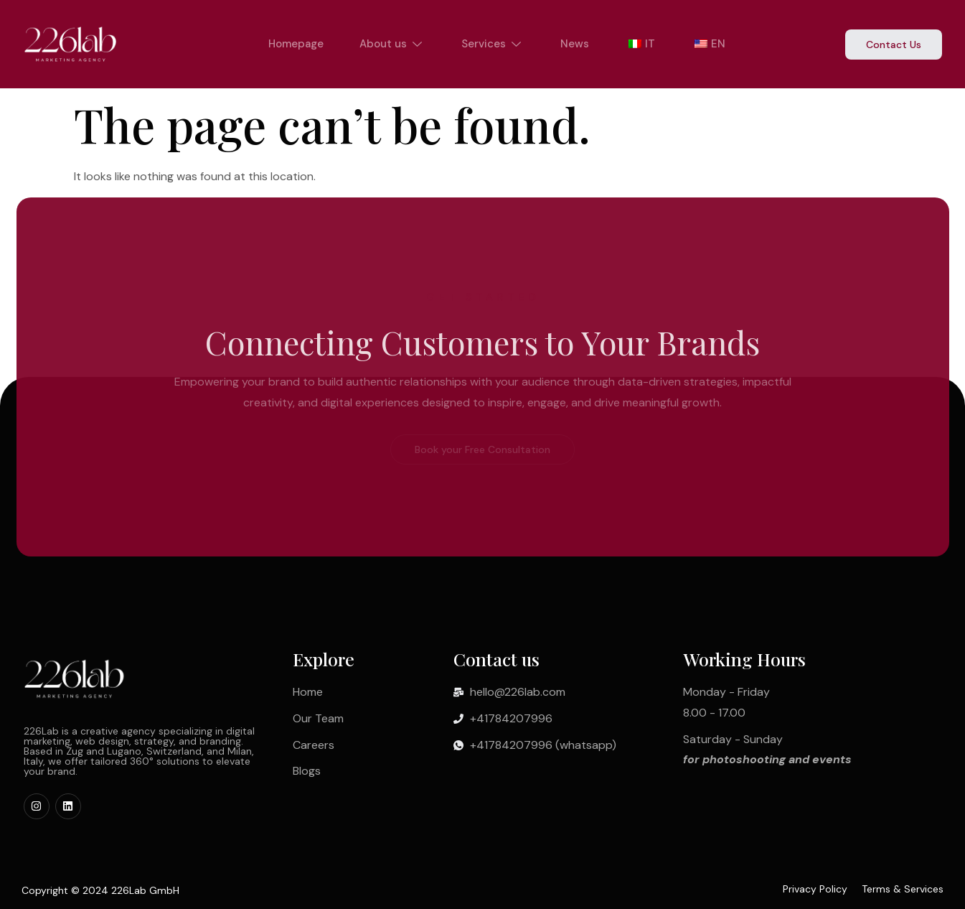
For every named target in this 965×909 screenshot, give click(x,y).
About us (392, 44)
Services (492, 44)
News (574, 44)
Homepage (296, 44)
